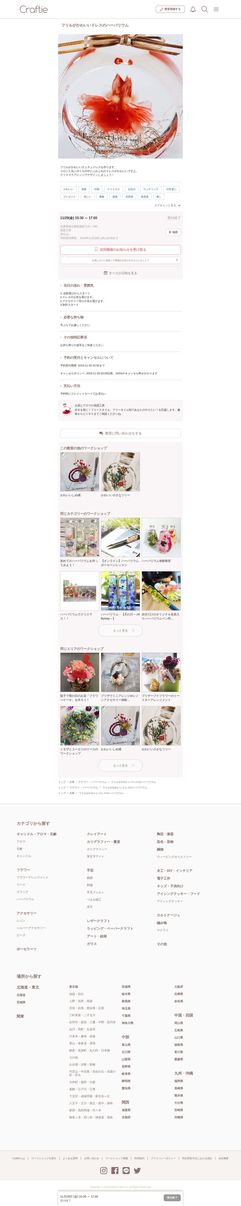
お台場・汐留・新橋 (82, 1064)
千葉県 (126, 1015)
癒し (158, 196)
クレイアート (97, 834)
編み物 (162, 923)
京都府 (126, 1117)
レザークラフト (98, 921)
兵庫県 (178, 994)
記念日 (131, 189)
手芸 (90, 870)
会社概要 (224, 1158)
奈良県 (178, 1001)
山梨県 (126, 1059)
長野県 (126, 1066)
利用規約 (139, 1158)
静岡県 (126, 1081)
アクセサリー (27, 913)
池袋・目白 (76, 994)
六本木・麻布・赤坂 (82, 1036)
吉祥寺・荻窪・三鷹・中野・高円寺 (92, 1022)
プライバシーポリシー (163, 1158)
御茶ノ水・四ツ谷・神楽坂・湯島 (91, 1117)
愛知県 (126, 1088)
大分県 (178, 1102)
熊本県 (178, 1095)
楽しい (87, 196)
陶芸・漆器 (165, 834)
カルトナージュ (168, 915)
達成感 (144, 196)
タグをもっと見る (167, 205)
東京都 (73, 986)
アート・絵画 (97, 936)
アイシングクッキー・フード (178, 894)
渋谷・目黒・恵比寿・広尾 (86, 1008)
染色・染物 (165, 842)
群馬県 (126, 1001)
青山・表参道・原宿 (82, 1043)
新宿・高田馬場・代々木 (85, 1110)
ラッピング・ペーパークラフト (110, 928)
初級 (83, 189)
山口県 (178, 1037)
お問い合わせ (91, 1158)
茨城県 (126, 986)
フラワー (23, 870)
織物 (160, 849)
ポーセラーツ (27, 949)
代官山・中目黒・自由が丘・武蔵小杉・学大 (92, 1073)
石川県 (126, 1052)
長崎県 (178, 1088)
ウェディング (150, 189)
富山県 (126, 1044)
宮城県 (21, 1002)
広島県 (178, 1030)
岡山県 (178, 1023)
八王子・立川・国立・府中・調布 (91, 1103)
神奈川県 (127, 1023)
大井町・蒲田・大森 (82, 1082)
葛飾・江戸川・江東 (82, 1089)
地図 (173, 232)
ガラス (92, 944)
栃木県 (126, 994)
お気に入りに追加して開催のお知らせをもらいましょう (135, 260)
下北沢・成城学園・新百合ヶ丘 (89, 1096)
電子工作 (163, 878)
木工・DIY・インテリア (174, 871)
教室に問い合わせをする (120, 433)
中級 (96, 189)
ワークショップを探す (43, 1158)
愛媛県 (178, 1059)
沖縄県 (178, 1117)
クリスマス (113, 189)
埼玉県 (126, 1008)
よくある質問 (70, 1158)
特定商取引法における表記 (197, 1158)
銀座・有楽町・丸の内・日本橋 (89, 1050)
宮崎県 (178, 1110)
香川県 (178, 1052)
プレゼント (69, 196)
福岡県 (178, 1081)
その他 (162, 944)
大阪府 (178, 986)
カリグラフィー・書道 (103, 842)
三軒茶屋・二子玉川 (82, 1015)
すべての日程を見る (120, 273)
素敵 (101, 196)
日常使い (171, 189)
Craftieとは (18, 1158)
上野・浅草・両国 (80, 1001)
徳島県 (178, 1044)
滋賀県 (126, 1110)
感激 (114, 196)
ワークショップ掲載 (117, 1158)
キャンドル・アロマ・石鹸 (37, 834)
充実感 (129, 196)
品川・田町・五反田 (82, 1029)
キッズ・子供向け (170, 886)
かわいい (68, 189)
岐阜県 (126, 1073)
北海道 (21, 995)
